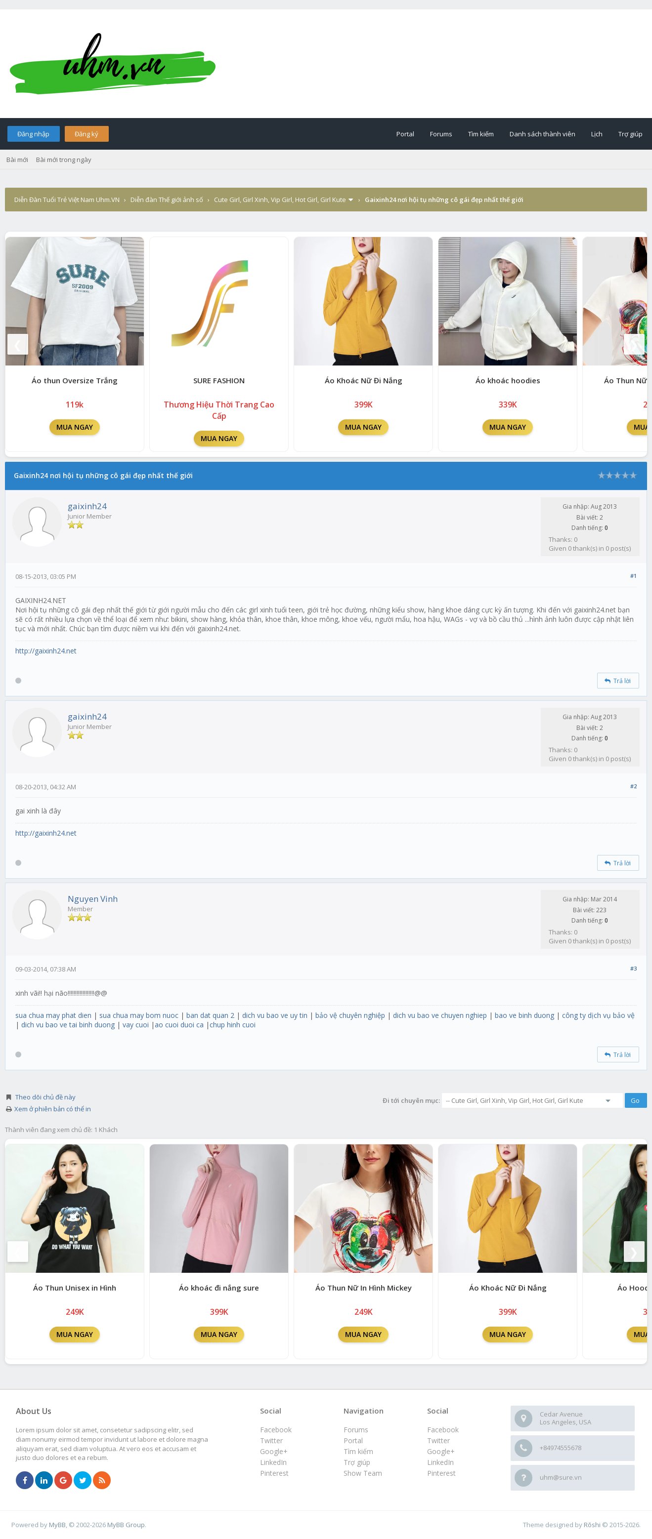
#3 (633, 968)
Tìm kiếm (481, 133)
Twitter (438, 1440)
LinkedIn (440, 1462)
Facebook (443, 1429)
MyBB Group (126, 1524)
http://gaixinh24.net (46, 650)
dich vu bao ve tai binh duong (68, 1024)
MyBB (57, 1524)
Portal (405, 133)
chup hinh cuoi (233, 1024)
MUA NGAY (74, 427)
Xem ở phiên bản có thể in (52, 1108)
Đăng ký (86, 133)
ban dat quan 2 (210, 1015)
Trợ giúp (630, 133)
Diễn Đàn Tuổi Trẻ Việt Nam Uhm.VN (67, 199)
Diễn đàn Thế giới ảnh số (166, 199)
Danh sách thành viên (542, 133)
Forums (441, 133)
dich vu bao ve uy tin (274, 1015)
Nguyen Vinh (93, 898)
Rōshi (592, 1524)
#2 (633, 786)
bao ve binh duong (524, 1015)
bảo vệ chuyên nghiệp (350, 1015)
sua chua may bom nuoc (138, 1015)
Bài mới (17, 159)
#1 (633, 575)
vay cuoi (136, 1024)
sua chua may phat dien (53, 1015)
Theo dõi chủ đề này (45, 1097)
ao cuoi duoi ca (179, 1024)
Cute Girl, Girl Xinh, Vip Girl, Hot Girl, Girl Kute (280, 199)
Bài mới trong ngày (63, 159)
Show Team (363, 1473)
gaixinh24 (87, 506)
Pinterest (441, 1473)
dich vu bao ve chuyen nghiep (440, 1015)
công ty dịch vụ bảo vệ (598, 1015)
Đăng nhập (33, 133)
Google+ (441, 1451)
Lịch (597, 133)
